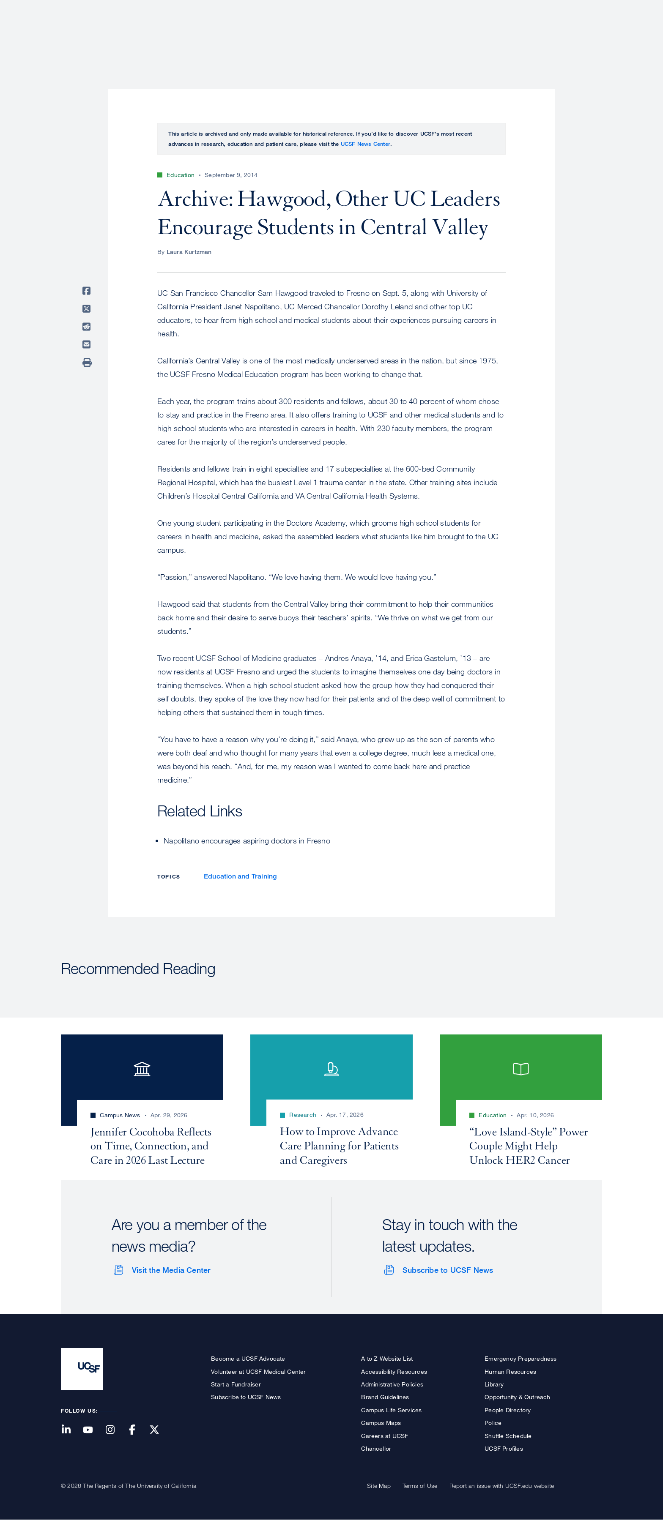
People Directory (508, 1410)
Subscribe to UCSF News (448, 1269)
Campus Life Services (391, 1410)
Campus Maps (381, 1422)
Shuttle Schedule (508, 1435)
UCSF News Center (365, 143)
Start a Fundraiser (236, 1384)
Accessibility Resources (394, 1371)
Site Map (379, 1485)
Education (483, 36)
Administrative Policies (392, 1384)
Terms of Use (420, 1485)
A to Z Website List (387, 1358)
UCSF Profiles (504, 1448)
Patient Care (381, 36)
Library (494, 1384)
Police (493, 1422)
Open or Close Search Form (587, 36)
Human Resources (510, 1371)
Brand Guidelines (385, 1396)
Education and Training (240, 876)
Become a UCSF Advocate (248, 1358)
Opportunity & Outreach (517, 1396)
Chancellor (376, 1448)
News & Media (540, 36)
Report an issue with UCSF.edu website (501, 1485)
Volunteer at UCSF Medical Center (258, 1371)
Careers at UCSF (384, 1435)
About (334, 36)
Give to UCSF (570, 9)
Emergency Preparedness (520, 1358)
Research (434, 36)
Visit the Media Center (171, 1269)
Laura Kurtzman (189, 251)
